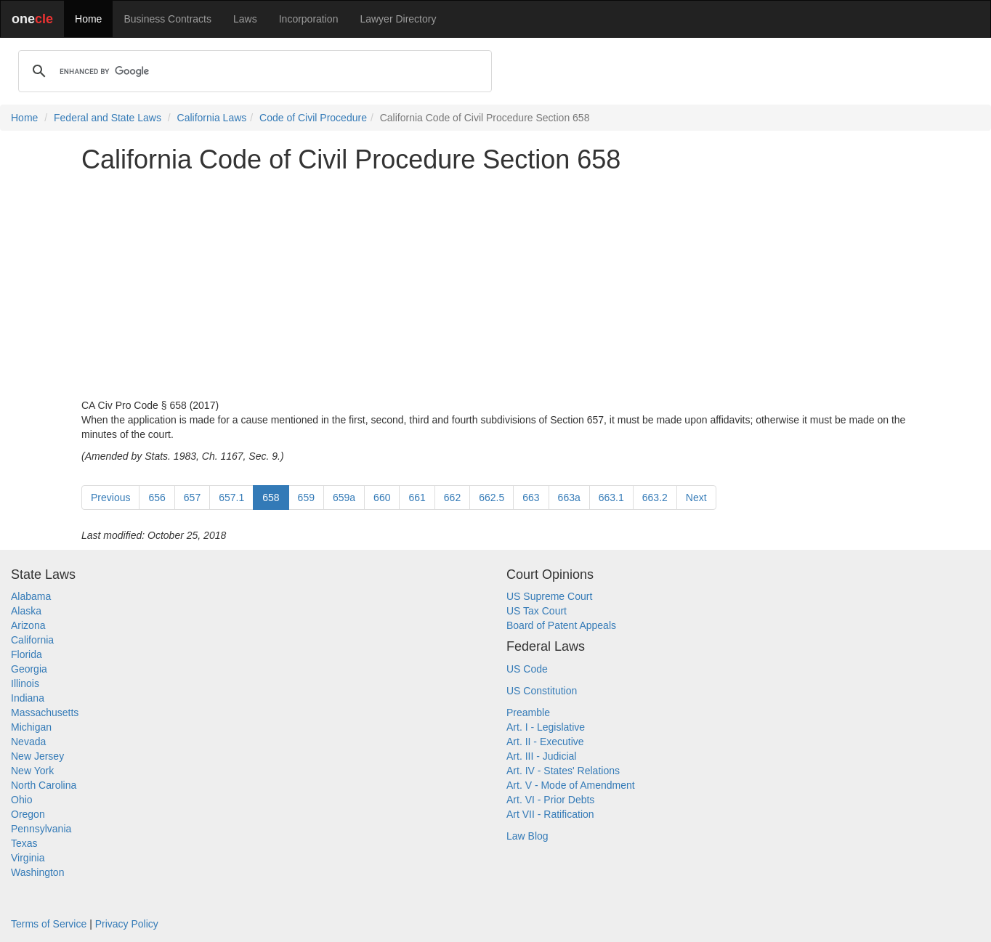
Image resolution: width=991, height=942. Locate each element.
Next (696, 497)
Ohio (22, 799)
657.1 (231, 497)
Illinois (25, 683)
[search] (253, 71)
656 (156, 497)
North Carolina (43, 785)
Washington (37, 872)
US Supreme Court (549, 596)
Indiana (27, 698)
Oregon (28, 814)
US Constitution (541, 691)
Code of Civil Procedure (313, 117)
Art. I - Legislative (545, 727)
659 (306, 497)
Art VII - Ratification (550, 814)
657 (192, 497)
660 (381, 497)
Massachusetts (44, 712)
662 (452, 497)
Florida (26, 654)
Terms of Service (48, 924)
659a (344, 497)
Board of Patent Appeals (561, 625)
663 (530, 497)
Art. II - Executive (545, 741)
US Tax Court (536, 611)
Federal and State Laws (107, 117)
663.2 (655, 497)
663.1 (611, 497)
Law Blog (527, 836)
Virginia (27, 858)
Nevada (28, 741)
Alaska (26, 611)
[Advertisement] (495, 286)
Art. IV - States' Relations (563, 770)
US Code (527, 669)
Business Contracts (167, 19)
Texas (24, 843)
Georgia (29, 669)
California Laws (212, 117)
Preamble (528, 712)
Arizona (28, 625)
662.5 (491, 497)
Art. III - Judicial (541, 756)
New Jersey (37, 756)
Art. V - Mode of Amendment (570, 785)
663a (569, 497)
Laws (245, 19)
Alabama (31, 596)
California (32, 640)
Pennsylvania (41, 829)
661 (416, 497)
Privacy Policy (126, 924)
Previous (110, 497)
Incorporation (309, 19)
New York (32, 770)
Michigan (31, 727)
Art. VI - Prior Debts (550, 799)
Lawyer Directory (398, 19)
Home (88, 19)
